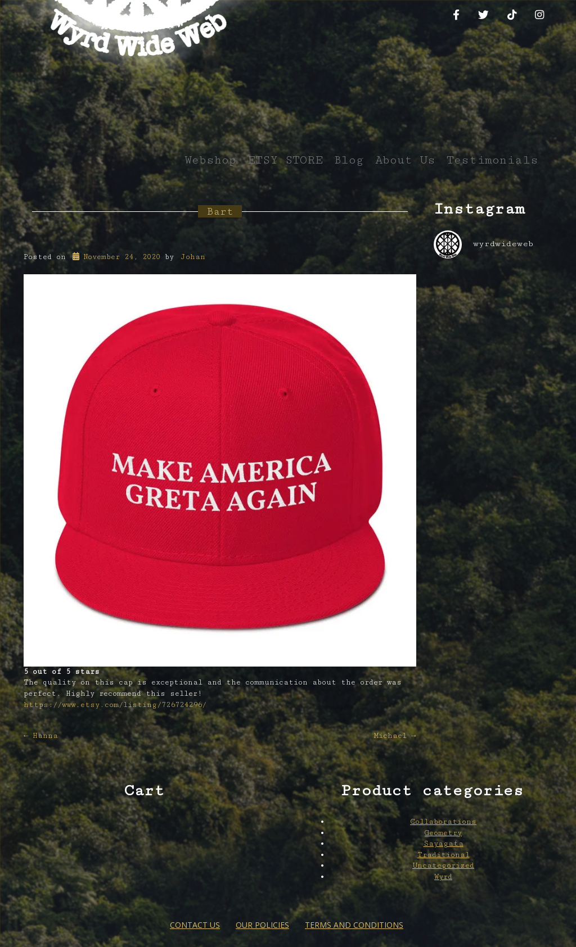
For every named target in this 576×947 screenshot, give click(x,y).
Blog (349, 160)
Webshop (210, 160)
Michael (395, 735)
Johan (193, 256)
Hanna (41, 735)
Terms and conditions (354, 924)
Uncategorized (443, 865)
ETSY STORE (285, 160)
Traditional (443, 854)
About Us (405, 160)
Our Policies (262, 924)
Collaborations (443, 821)
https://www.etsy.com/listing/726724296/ (115, 704)
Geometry (443, 832)
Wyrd (443, 876)
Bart (219, 211)
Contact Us (195, 924)
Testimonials (492, 160)
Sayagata (444, 843)
